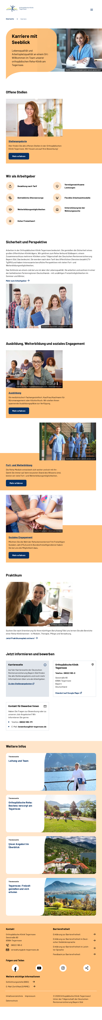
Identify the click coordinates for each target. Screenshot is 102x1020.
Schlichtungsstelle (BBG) (17, 982)
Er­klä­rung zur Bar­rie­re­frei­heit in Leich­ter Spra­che (71, 948)
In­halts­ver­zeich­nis (14, 996)
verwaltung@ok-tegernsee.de (25, 949)
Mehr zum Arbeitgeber (16, 280)
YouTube (39, 966)
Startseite (10, 19)
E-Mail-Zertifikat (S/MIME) (17, 986)
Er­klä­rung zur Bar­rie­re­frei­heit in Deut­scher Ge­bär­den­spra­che (70, 940)
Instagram (63, 966)
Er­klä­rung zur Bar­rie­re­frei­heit (66, 934)
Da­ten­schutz (12, 1000)
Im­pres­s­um (30, 996)
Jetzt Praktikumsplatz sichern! (20, 638)
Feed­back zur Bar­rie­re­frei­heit (66, 954)
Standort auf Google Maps (67, 693)
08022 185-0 (16, 945)
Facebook (16, 966)
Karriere (23, 19)
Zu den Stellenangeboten (20, 683)
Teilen (87, 968)
